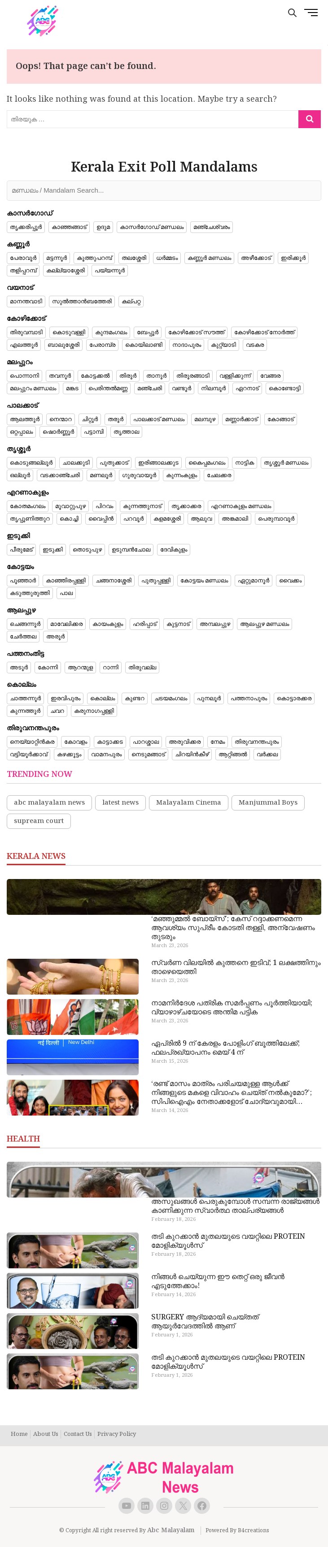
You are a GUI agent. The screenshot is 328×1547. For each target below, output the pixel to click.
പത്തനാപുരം (249, 698)
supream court (39, 821)
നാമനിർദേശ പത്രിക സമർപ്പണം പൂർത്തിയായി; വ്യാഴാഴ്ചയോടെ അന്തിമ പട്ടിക (231, 1008)
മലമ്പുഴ (204, 419)
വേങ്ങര (270, 375)
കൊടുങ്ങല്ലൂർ (31, 462)
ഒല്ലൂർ (20, 475)
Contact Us (78, 1434)
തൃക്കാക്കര (186, 506)
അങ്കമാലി (235, 518)
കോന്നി (48, 667)
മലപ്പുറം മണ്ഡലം (33, 388)
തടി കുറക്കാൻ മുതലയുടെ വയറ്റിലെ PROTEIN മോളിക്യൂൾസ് (228, 1241)
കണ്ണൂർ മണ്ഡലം (209, 258)
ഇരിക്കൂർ (293, 258)
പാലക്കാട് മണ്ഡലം (158, 419)
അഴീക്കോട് (256, 258)
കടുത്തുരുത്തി (30, 593)
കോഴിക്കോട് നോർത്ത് (264, 332)
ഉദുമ (103, 227)
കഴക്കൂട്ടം (69, 754)
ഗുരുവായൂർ (139, 475)
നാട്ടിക (244, 462)
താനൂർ (156, 375)
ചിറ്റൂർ (90, 419)
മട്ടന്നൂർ (56, 258)
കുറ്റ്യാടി (223, 344)
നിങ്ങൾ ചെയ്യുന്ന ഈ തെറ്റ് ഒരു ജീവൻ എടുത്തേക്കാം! (217, 1282)
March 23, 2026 (169, 946)
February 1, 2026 (171, 1335)
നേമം (217, 741)
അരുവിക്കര (185, 741)
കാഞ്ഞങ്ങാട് (69, 227)
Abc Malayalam (171, 1530)
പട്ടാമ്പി (94, 431)
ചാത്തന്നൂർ (25, 698)
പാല (66, 593)
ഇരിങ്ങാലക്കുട (158, 462)
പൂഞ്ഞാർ (23, 580)
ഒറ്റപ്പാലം (21, 431)
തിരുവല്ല (142, 667)
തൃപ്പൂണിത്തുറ (30, 518)
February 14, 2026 (173, 1295)
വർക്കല (267, 754)
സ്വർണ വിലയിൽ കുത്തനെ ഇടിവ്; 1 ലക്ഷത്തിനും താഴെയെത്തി (236, 968)
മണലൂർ (101, 475)
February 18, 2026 (173, 1219)
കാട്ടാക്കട (110, 741)
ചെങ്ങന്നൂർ (25, 624)
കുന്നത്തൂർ (25, 711)
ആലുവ (201, 518)
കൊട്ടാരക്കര (294, 698)
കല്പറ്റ (131, 301)
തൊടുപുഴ (87, 549)
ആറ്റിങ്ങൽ (233, 754)
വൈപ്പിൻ (101, 518)
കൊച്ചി (69, 518)
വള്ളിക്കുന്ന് (234, 375)
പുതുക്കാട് (114, 462)
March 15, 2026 (169, 1061)
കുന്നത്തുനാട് (142, 506)
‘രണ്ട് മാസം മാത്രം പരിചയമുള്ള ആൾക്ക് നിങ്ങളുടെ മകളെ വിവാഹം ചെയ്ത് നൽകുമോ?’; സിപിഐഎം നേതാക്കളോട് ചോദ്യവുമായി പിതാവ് (231, 1093)
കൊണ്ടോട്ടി (285, 388)
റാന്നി (110, 667)
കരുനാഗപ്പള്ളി (94, 711)
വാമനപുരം (106, 754)
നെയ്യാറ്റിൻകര (32, 741)
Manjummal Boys (268, 802)
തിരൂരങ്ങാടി (193, 375)
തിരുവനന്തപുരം (257, 741)
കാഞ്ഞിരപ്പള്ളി (66, 580)
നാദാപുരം (186, 344)
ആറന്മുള (80, 667)
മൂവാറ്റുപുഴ (70, 506)
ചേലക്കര (219, 475)
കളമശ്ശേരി (167, 518)
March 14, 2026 (169, 1111)
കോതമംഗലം (27, 506)
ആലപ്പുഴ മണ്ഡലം (264, 624)
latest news (120, 802)
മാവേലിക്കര (66, 624)
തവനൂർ (60, 375)
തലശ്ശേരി (134, 258)
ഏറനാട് (247, 388)
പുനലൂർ (209, 698)
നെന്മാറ (60, 419)
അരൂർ (55, 636)
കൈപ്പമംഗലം (206, 462)
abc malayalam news (49, 802)
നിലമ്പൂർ (213, 388)
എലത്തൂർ (24, 344)
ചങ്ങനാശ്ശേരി (113, 580)
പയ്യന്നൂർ (110, 270)
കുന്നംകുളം (181, 475)
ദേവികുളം (173, 549)
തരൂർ (115, 419)
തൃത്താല (126, 431)
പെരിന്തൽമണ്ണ (107, 388)
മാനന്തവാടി (26, 301)
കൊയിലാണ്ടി (143, 344)
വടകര (255, 344)
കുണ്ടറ (134, 698)
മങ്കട (72, 388)
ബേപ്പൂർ (147, 332)
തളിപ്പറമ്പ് (23, 270)
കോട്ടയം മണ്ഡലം (204, 580)
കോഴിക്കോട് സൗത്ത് (196, 332)
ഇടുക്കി (53, 549)
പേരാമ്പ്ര (102, 344)
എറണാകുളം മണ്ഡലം (241, 506)
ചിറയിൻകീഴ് (192, 754)
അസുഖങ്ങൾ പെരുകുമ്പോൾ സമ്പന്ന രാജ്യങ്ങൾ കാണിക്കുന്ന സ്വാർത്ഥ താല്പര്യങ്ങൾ (235, 1206)
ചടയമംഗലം (170, 698)
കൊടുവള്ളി (68, 332)
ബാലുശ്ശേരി (63, 344)
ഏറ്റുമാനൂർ (253, 580)
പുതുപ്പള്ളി (156, 580)
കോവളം (75, 741)
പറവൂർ (133, 518)
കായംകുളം (107, 624)
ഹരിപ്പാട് (145, 624)
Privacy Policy (116, 1434)
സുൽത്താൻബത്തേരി (82, 301)
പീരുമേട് (21, 549)
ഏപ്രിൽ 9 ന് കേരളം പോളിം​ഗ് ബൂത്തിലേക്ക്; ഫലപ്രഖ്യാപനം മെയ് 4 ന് (225, 1048)
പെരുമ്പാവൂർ (276, 518)
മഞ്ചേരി (149, 388)
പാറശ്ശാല (146, 741)
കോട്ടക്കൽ (95, 375)
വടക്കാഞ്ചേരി (60, 475)
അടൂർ (19, 667)
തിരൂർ (127, 375)
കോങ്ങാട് (280, 419)
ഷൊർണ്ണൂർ (58, 431)
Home (19, 1434)
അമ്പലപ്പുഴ (215, 624)
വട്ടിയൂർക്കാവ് (28, 754)
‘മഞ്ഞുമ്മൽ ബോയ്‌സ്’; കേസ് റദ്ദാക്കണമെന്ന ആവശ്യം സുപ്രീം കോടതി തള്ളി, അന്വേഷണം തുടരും (233, 928)
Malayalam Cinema (188, 802)
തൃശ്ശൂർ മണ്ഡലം (286, 462)
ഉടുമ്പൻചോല (131, 549)
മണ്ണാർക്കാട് (241, 419)
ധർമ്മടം (167, 258)
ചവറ (57, 711)
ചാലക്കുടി (76, 462)
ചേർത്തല (23, 636)
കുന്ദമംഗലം (111, 332)
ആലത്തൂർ (24, 419)
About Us (45, 1434)
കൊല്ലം (102, 698)
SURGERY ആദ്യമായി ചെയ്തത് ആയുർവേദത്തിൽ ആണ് (204, 1322)
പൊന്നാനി (24, 375)
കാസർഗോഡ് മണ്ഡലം (152, 227)
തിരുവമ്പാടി (26, 332)
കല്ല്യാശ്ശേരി (65, 270)
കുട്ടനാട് (178, 624)
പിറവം (104, 506)
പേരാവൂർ (23, 258)
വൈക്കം (290, 580)
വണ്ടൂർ (181, 388)
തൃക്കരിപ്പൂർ (26, 227)
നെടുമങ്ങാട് (148, 754)
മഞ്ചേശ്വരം (211, 227)
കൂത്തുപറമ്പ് (94, 258)
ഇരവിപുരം (65, 698)
